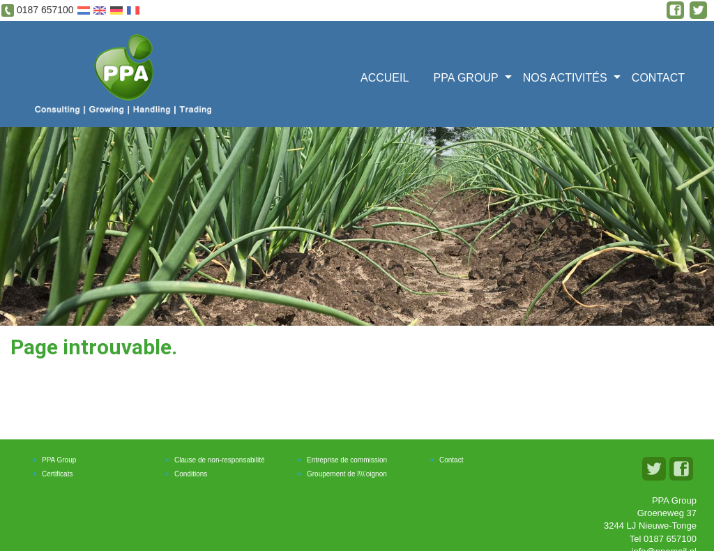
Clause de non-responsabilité (219, 460)
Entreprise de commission (347, 460)
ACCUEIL (384, 78)
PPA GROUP (466, 78)
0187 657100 (45, 9)
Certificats (57, 474)
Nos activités (565, 78)
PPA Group (59, 460)
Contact (658, 78)
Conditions (190, 474)
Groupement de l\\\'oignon (347, 474)
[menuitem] (389, 76)
